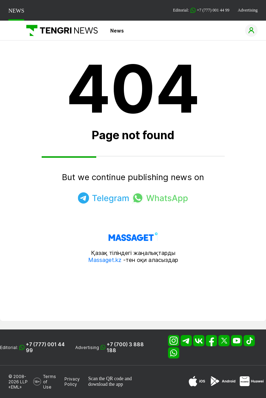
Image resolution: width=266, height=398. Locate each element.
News (117, 31)
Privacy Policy (72, 381)
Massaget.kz (104, 259)
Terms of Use (49, 382)
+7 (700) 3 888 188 (125, 347)
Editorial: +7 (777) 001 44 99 (201, 10)
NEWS (16, 11)
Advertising (248, 10)
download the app (105, 384)
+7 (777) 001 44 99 (45, 347)
